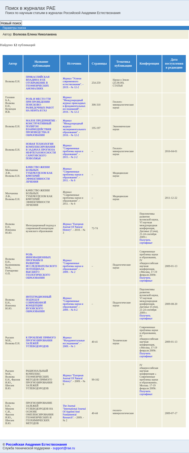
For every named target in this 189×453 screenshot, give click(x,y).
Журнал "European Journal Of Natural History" (73, 227)
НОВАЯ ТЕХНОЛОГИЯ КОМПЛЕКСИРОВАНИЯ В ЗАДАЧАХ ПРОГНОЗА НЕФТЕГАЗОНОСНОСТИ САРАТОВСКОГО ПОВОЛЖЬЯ (41, 151)
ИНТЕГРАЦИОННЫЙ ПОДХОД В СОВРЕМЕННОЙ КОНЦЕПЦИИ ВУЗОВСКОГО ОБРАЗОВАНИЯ (38, 304)
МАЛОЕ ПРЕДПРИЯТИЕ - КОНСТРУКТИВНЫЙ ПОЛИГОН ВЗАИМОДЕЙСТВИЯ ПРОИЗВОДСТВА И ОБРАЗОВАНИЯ (41, 128)
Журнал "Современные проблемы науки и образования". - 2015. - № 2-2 (73, 151)
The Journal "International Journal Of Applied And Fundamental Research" (74, 411)
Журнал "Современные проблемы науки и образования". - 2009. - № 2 (73, 266)
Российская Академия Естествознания (36, 444)
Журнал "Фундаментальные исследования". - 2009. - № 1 (74, 342)
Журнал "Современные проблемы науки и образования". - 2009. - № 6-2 (73, 304)
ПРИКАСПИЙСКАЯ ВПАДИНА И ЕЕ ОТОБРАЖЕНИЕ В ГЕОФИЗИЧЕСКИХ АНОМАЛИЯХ (38, 82)
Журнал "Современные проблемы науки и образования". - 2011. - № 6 (73, 174)
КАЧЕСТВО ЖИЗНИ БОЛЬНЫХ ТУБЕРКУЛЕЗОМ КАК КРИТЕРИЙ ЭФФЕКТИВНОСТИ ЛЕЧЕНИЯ (39, 174)
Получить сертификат (146, 241)
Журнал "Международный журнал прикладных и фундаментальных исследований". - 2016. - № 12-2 (74, 104)
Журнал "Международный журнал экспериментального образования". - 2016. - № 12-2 (74, 128)
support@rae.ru (64, 448)
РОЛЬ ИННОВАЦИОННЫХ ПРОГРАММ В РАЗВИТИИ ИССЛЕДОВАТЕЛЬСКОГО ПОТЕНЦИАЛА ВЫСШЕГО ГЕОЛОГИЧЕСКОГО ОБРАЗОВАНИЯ (41, 266)
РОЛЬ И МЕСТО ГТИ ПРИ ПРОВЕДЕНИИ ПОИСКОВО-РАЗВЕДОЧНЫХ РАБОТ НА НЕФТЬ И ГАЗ (40, 104)
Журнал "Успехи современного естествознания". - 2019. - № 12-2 (73, 83)
